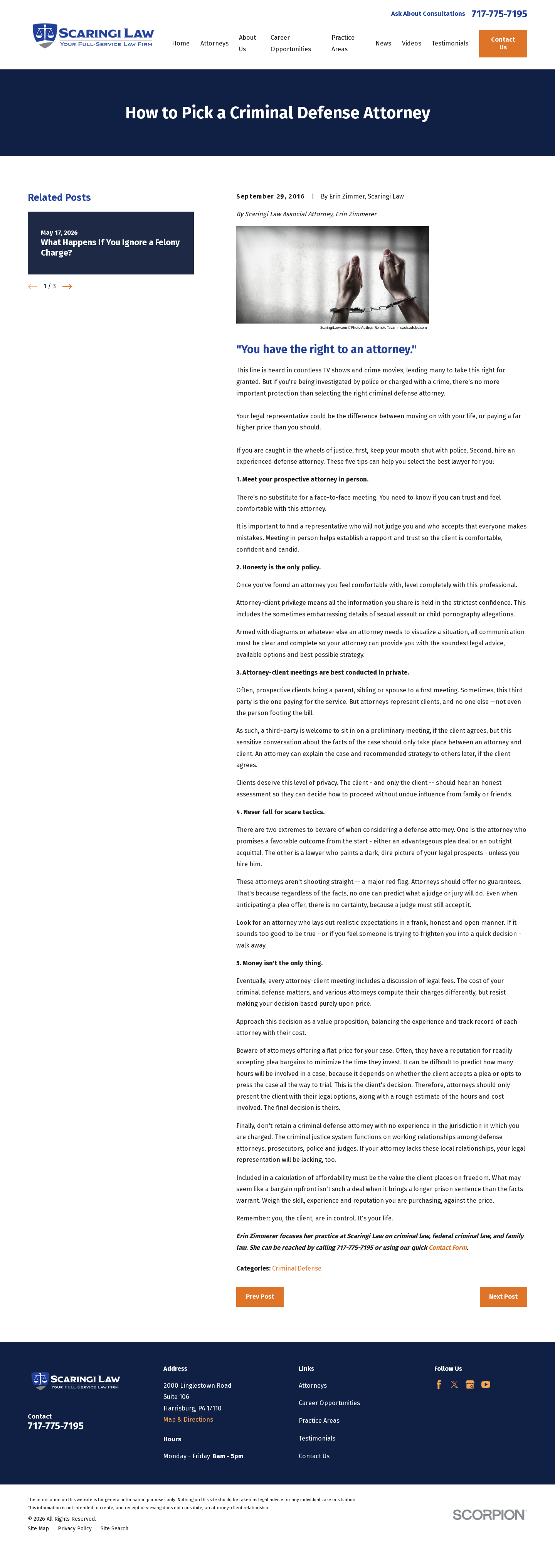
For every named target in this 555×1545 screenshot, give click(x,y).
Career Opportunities (329, 1403)
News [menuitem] (383, 43)
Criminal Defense (296, 1268)
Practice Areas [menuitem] (343, 43)
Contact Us (503, 43)
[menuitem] (38, 1529)
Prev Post (260, 1296)
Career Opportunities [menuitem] (291, 43)
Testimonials (317, 1438)
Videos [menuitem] (411, 43)
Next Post (503, 1296)
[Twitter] (454, 1384)
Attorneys (313, 1385)
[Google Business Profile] (470, 1384)
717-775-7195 (499, 14)
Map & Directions (188, 1419)
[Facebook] (438, 1384)
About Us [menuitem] (247, 43)
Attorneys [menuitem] (214, 43)
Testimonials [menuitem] (450, 43)
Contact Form (448, 1247)
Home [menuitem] (181, 43)
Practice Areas (319, 1420)
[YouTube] (485, 1384)
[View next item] (67, 286)
